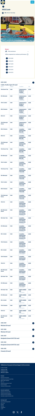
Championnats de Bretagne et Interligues (22, 91)
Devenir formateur (4, 384)
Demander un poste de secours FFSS (7, 396)
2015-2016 (9, 70)
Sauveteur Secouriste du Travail (6, 383)
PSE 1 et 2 (2, 381)
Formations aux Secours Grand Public (7, 379)
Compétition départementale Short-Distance (22, 251)
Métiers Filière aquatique (5, 380)
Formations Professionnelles (6, 386)
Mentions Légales (5, 372)
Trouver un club (4, 369)
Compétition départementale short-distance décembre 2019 (22, 204)
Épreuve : (7, 49)
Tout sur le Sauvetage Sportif (5, 401)
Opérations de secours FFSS (5, 391)
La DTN (2, 408)
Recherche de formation (5, 377)
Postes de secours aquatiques (6, 394)
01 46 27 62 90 (4, 367)
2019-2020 (9, 58)
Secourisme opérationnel (5, 390)
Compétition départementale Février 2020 (22, 170)
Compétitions (3, 407)
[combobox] (18, 51)
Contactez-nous (4, 371)
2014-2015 (9, 72)
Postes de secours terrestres (6, 393)
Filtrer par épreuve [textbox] (12, 51)
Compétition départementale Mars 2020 (22, 130)
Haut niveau (3, 403)
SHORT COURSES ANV (22, 290)
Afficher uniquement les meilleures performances (15, 54)
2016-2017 (9, 67)
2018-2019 (9, 61)
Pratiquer (2, 404)
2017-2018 (9, 64)
